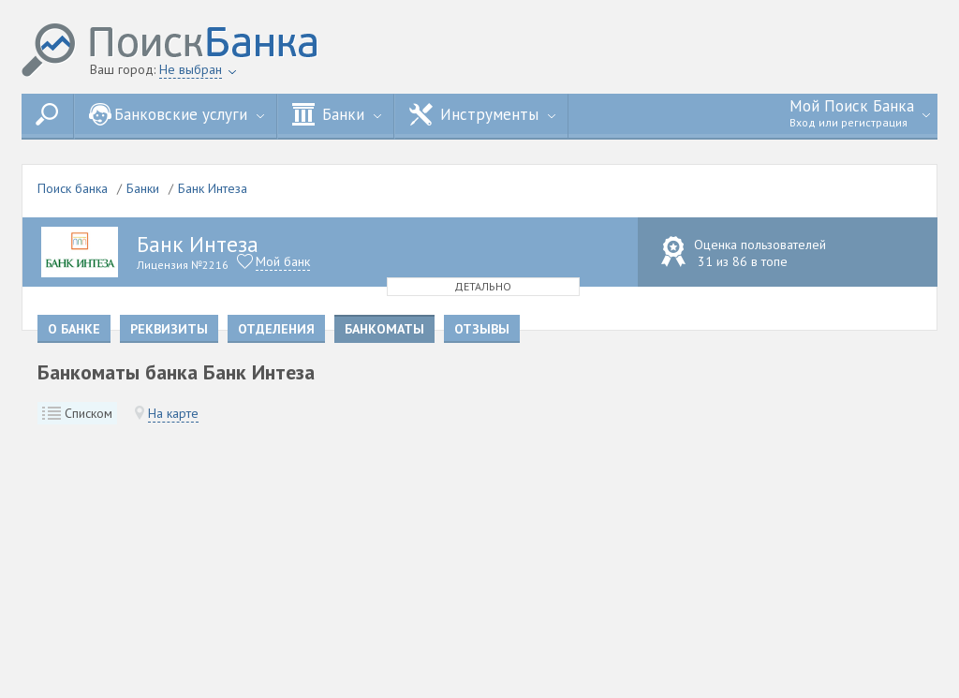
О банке (74, 328)
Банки (336, 114)
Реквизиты (169, 328)
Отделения (276, 328)
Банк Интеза (212, 188)
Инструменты (482, 114)
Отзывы (481, 328)
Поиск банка (72, 188)
